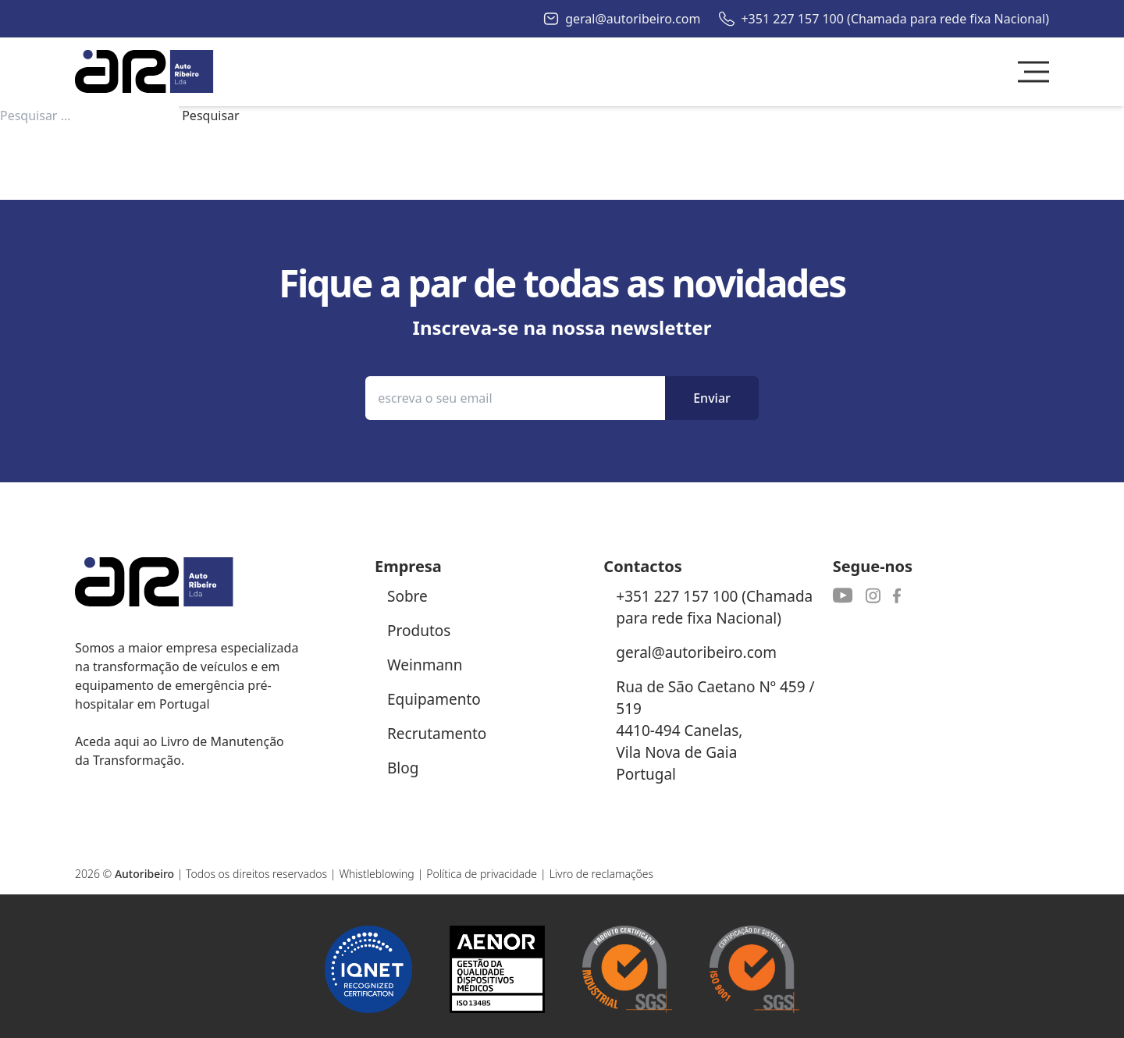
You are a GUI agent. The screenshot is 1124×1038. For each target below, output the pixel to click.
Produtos (418, 630)
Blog (402, 768)
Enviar (712, 398)
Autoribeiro (144, 873)
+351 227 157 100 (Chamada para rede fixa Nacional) (895, 18)
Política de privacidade (481, 873)
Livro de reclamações (602, 873)
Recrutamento (436, 733)
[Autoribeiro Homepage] (144, 72)
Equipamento (434, 699)
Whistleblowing (376, 873)
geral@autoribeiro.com (632, 18)
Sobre (407, 596)
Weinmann (425, 665)
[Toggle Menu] (1033, 71)
